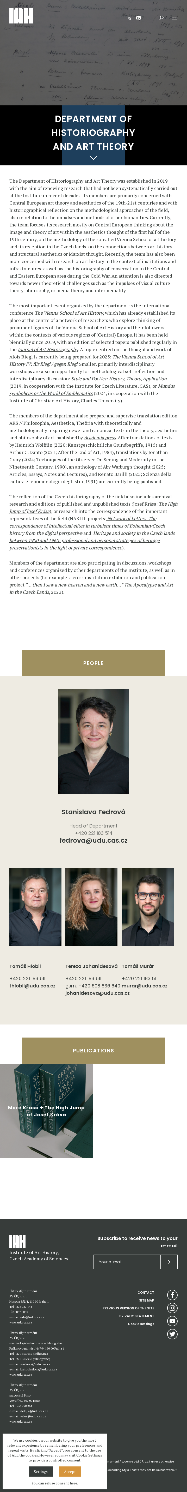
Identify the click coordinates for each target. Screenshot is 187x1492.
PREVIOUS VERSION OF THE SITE (128, 1308)
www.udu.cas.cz (20, 1322)
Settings (41, 1471)
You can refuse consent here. (55, 1483)
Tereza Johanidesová (91, 966)
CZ (129, 18)
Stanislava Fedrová (94, 812)
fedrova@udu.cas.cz (93, 841)
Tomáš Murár (138, 966)
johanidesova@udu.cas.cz (93, 993)
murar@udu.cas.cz (144, 985)
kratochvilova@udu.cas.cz (38, 1369)
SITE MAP (146, 1300)
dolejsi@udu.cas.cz (34, 1411)
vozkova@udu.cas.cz (35, 1364)
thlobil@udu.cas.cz (32, 985)
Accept (70, 1471)
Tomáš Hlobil (25, 966)
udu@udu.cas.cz (32, 1317)
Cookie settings (141, 1324)
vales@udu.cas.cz (33, 1416)
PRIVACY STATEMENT (136, 1316)
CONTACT (146, 1292)
